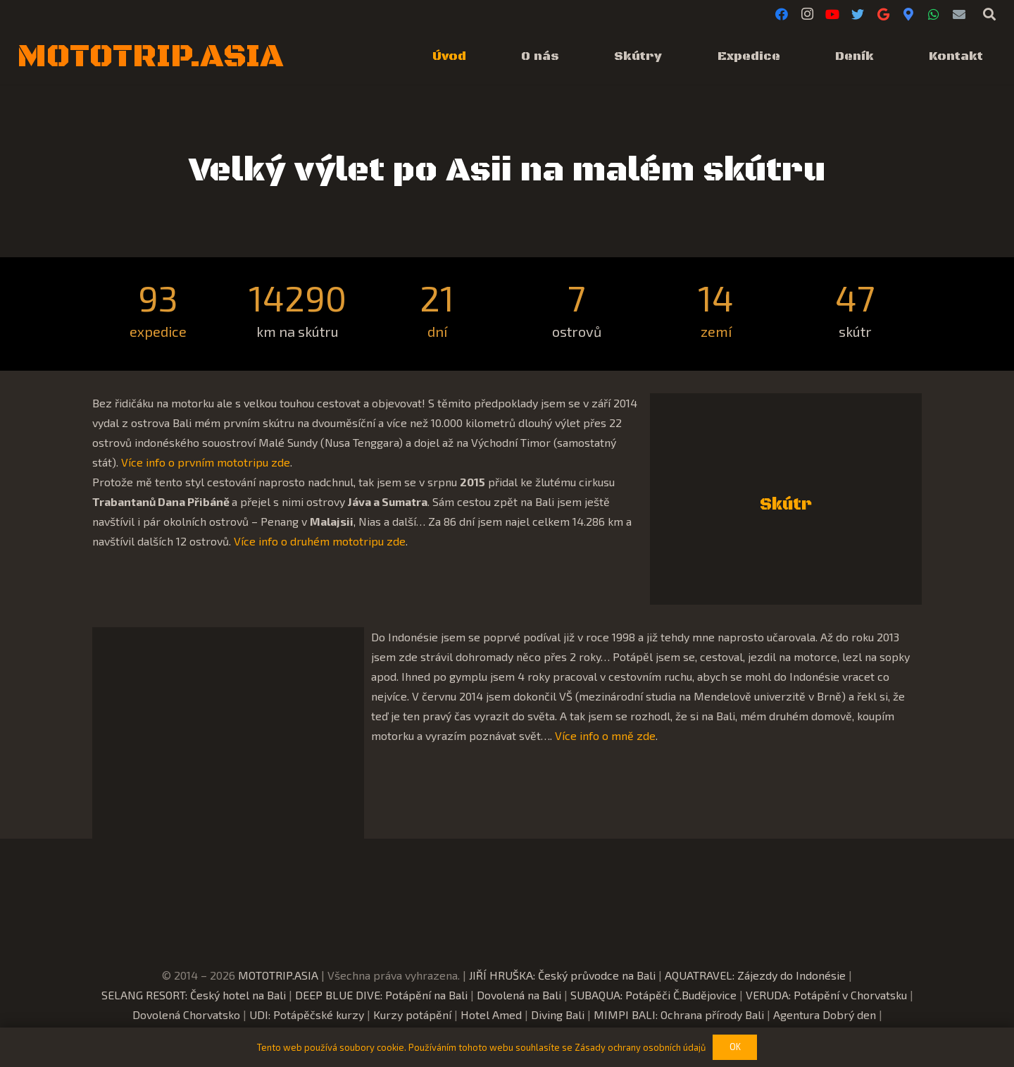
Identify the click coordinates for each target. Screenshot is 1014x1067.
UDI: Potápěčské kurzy (306, 1014)
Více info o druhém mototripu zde (320, 541)
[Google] (883, 14)
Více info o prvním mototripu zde (205, 462)
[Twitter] (857, 14)
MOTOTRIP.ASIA (278, 975)
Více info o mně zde (605, 735)
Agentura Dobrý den (824, 1014)
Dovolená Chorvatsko (186, 1014)
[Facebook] (781, 14)
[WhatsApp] (933, 14)
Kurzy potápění (412, 1014)
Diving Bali (557, 1014)
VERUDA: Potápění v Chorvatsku (826, 994)
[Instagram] (807, 14)
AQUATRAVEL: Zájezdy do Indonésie (755, 975)
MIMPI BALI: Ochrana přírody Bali (679, 1014)
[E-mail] (959, 14)
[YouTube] (832, 14)
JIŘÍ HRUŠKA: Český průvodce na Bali (562, 975)
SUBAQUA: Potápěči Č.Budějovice (653, 994)
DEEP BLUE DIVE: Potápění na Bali (381, 994)
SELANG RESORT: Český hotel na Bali (193, 994)
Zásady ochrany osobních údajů (640, 1047)
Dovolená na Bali (519, 994)
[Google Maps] (908, 14)
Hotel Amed (491, 1014)
